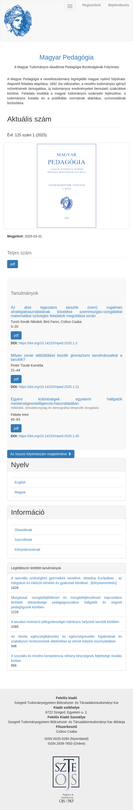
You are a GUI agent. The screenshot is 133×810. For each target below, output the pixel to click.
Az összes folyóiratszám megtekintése (40, 454)
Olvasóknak (23, 530)
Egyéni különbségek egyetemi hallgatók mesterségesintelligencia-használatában (66, 403)
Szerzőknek (23, 540)
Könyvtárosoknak (27, 549)
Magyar (20, 492)
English (20, 482)
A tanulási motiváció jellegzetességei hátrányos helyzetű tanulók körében (65, 622)
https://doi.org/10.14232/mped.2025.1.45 (49, 436)
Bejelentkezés (118, 5)
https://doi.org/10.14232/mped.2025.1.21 (49, 387)
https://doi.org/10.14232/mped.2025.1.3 (48, 343)
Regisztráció (91, 5)
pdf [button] (12, 264)
